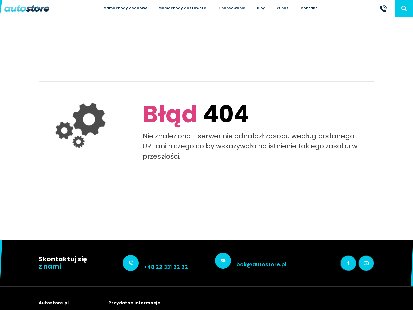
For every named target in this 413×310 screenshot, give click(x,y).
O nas (283, 8)
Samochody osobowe (126, 8)
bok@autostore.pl (261, 264)
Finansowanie (231, 8)
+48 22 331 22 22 (166, 267)
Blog (261, 8)
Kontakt (309, 8)
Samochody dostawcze (182, 8)
